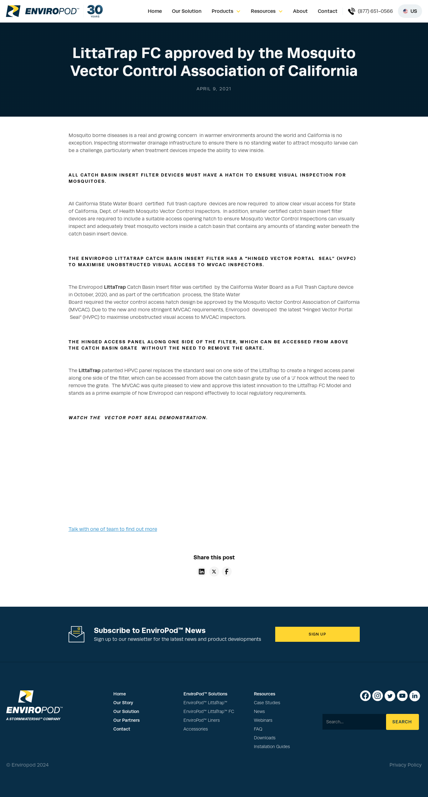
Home (155, 11)
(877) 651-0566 (375, 11)
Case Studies (267, 702)
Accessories (195, 729)
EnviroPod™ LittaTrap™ (205, 702)
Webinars (263, 720)
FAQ (258, 729)
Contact (328, 11)
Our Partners (126, 720)
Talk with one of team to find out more (113, 529)
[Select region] (410, 11)
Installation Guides (272, 746)
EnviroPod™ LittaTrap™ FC (208, 711)
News (259, 711)
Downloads (265, 738)
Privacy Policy (405, 765)
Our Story (123, 702)
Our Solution (187, 11)
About (300, 11)
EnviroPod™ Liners (201, 720)
